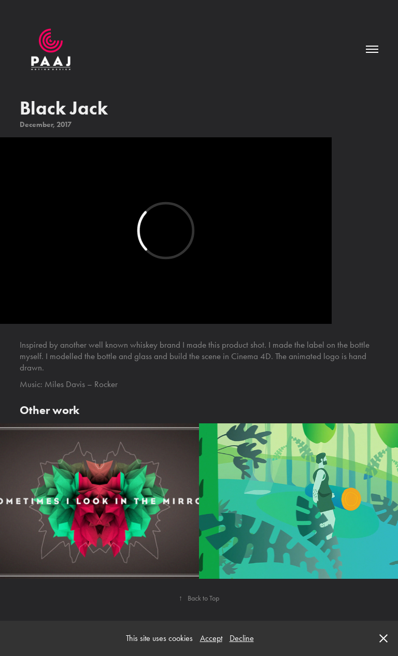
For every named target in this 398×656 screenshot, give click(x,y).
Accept (211, 638)
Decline (242, 638)
